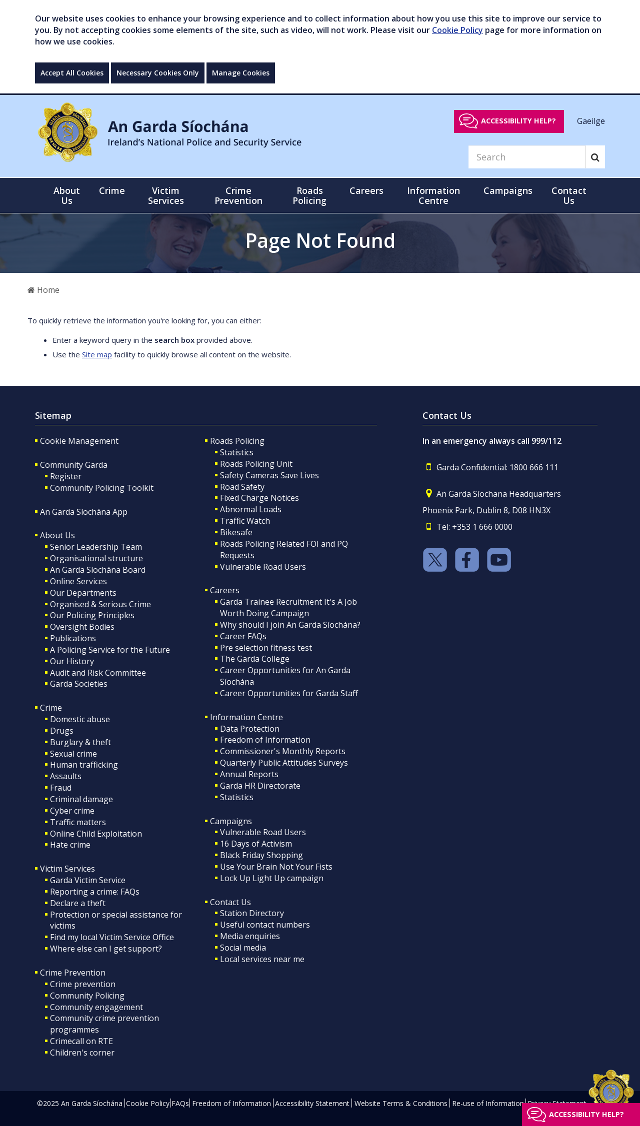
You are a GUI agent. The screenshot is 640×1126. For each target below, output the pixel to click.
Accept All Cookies (72, 72)
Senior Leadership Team (96, 546)
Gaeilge (591, 120)
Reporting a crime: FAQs (95, 891)
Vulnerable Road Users (263, 566)
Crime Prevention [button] (238, 195)
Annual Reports (249, 774)
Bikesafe (236, 532)
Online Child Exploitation (96, 833)
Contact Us (230, 902)
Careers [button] (367, 190)
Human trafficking (84, 764)
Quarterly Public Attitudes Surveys (284, 762)
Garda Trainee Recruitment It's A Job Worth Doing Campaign (288, 607)
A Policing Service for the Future (110, 649)
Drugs (62, 730)
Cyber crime (72, 810)
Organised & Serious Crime (100, 604)
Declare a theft (78, 903)
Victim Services (67, 868)
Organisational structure (96, 558)
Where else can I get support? (106, 948)
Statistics (237, 452)
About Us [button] (67, 195)
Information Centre (246, 717)
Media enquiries (250, 936)
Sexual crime (73, 753)
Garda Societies (79, 683)
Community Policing (87, 995)
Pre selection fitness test (266, 647)
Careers (225, 590)
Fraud (61, 787)
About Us (57, 535)
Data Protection (250, 728)
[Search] (527, 156)
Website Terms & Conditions (401, 1103)
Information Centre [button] (433, 195)
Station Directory (252, 913)
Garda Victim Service (88, 880)
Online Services (78, 581)
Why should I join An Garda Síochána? (290, 624)
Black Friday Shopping (261, 855)
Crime (51, 707)
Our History (72, 661)
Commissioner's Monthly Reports (283, 751)
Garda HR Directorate (260, 785)
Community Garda (74, 464)
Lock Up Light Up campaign (272, 878)
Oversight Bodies (82, 626)
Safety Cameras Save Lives (269, 475)
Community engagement (96, 1007)
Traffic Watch (245, 520)
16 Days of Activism (256, 843)
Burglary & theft (80, 742)
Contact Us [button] (569, 195)
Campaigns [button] (508, 190)
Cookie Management (79, 440)
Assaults (66, 776)
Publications (73, 638)
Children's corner (82, 1052)
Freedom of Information (265, 739)
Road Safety (242, 486)
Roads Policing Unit (256, 463)
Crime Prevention (73, 972)
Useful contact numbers (265, 924)
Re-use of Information (488, 1103)
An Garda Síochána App (84, 511)
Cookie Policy (457, 29)
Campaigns (231, 821)
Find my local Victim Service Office (112, 937)
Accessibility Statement (312, 1103)
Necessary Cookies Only (157, 72)
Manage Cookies (241, 72)
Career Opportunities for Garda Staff (289, 693)
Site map (97, 354)
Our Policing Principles (92, 615)
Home (44, 289)
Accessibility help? (518, 120)
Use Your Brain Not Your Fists (276, 866)
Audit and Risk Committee (98, 672)
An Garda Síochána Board (98, 569)
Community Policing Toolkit (102, 487)
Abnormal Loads (251, 509)
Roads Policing (237, 440)
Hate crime (70, 844)
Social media (243, 947)
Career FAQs (243, 636)
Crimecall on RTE (81, 1041)
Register (66, 476)
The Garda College (255, 658)
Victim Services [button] (166, 195)
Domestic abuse (80, 719)
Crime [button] (112, 190)
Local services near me (262, 959)
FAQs (180, 1103)
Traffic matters (78, 822)
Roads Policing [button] (309, 195)
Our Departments (83, 592)
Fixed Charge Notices (259, 497)
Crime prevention (83, 984)
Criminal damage (81, 799)
